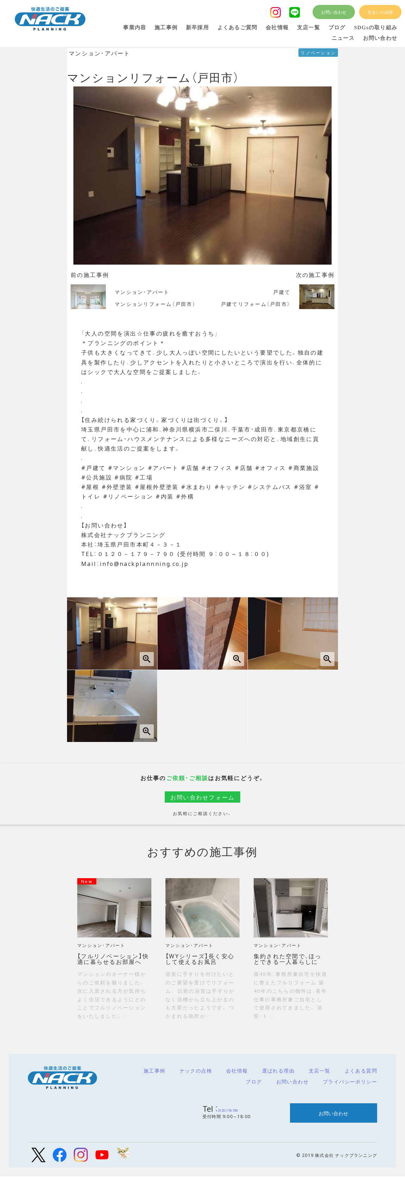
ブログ (254, 1081)
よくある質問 (361, 1070)
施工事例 (154, 1070)
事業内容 (134, 27)
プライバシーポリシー (350, 1081)
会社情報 (237, 1070)
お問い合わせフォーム (202, 797)
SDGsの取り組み (375, 27)
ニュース (343, 38)
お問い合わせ (292, 1081)
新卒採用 (197, 27)
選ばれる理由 (278, 1070)
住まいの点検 (380, 12)
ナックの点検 (196, 1070)
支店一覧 (320, 1070)
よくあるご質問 (237, 27)
